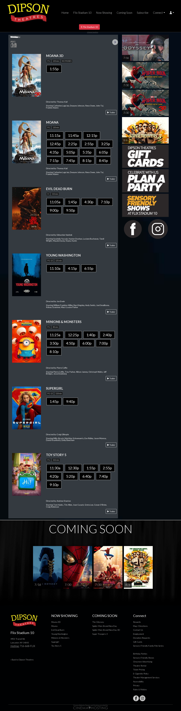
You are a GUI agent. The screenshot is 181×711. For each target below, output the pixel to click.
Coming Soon (124, 12)
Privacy (136, 685)
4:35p (54, 152)
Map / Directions (140, 626)
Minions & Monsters (60, 638)
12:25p (73, 335)
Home (65, 12)
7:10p (105, 202)
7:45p (70, 160)
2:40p (107, 335)
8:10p (54, 351)
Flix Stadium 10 (82, 12)
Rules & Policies (140, 689)
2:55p (89, 144)
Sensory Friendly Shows (143, 657)
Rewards (137, 622)
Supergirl (55, 642)
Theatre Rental (139, 665)
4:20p (54, 476)
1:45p (72, 202)
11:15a (55, 135)
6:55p (88, 268)
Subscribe (142, 12)
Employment (138, 634)
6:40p (86, 476)
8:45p (103, 160)
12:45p (55, 144)
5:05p (70, 152)
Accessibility (138, 681)
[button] (171, 13)
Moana (54, 626)
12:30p (73, 468)
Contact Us (138, 630)
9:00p (54, 210)
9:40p (70, 401)
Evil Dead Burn (57, 630)
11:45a (73, 135)
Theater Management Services (146, 677)
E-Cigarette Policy (141, 673)
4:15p (72, 268)
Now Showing (104, 12)
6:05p (103, 152)
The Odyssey (98, 622)
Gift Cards (137, 642)
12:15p (91, 135)
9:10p (54, 484)
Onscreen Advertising (142, 661)
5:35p (86, 152)
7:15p (54, 160)
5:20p (70, 476)
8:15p (86, 160)
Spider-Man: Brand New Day (104, 626)
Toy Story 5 (56, 646)
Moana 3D (56, 622)
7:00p (103, 343)
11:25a (55, 335)
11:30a (55, 468)
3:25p (105, 144)
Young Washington (59, 634)
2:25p (72, 144)
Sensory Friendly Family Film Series (148, 646)
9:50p (70, 210)
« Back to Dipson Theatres (22, 659)
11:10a (55, 268)
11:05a (55, 202)
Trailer (111, 112)
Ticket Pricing (139, 669)
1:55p (54, 69)
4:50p (70, 343)
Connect (158, 12)
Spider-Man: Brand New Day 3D (106, 630)
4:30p (88, 202)
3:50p (54, 343)
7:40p (103, 476)
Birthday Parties (140, 653)
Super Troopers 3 (100, 634)
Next (115, 42)
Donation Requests (141, 638)
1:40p (90, 335)
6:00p (86, 343)
